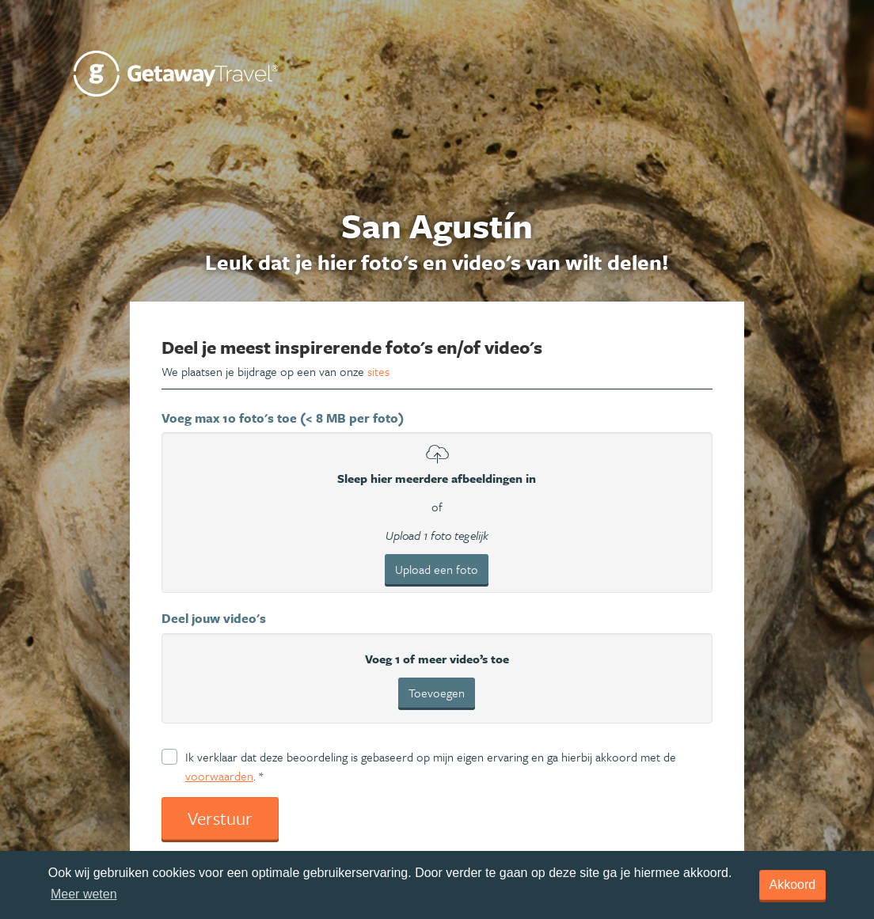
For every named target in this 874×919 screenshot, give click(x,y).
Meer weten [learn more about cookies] (84, 894)
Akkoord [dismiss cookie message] (793, 884)
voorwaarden (219, 775)
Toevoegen (436, 692)
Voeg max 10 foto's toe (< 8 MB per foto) (283, 417)
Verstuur (220, 818)
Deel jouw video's (214, 618)
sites (378, 371)
